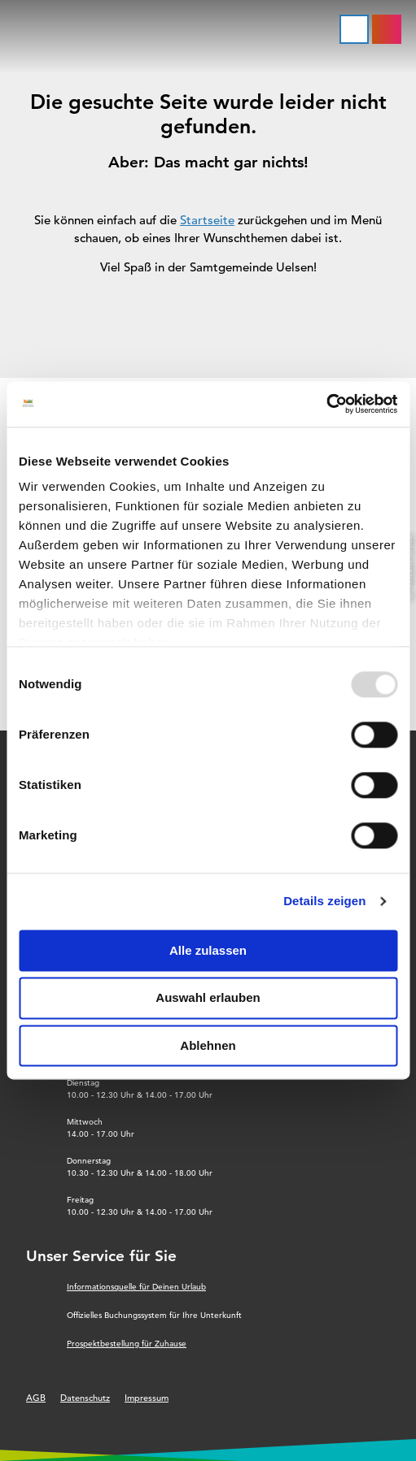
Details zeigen (324, 901)
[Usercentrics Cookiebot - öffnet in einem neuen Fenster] (326, 403)
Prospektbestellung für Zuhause (126, 1343)
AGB (36, 1397)
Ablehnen (207, 1045)
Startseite (207, 220)
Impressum (147, 1397)
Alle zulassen (208, 950)
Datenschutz (85, 1397)
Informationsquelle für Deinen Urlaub (136, 1286)
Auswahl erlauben (207, 998)
